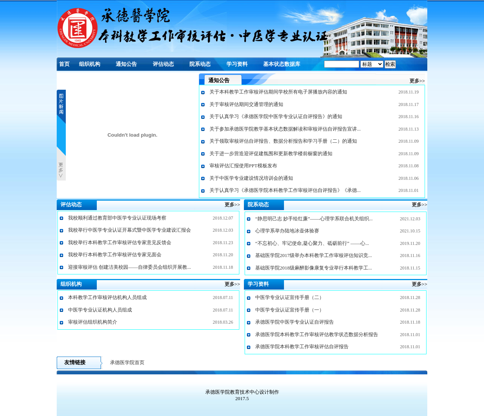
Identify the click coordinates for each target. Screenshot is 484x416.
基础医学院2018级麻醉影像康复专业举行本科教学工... (313, 268)
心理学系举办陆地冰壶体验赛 (287, 231)
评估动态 (163, 64)
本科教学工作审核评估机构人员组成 (107, 297)
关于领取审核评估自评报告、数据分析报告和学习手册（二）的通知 (283, 141)
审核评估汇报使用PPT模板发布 (243, 165)
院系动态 (200, 64)
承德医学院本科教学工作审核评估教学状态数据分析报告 (316, 334)
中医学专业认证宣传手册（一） (289, 310)
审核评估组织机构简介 (92, 322)
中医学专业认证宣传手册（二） (289, 297)
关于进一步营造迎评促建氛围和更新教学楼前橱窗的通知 (270, 153)
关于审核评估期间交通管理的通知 (246, 104)
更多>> (417, 81)
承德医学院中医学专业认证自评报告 (294, 322)
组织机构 (89, 64)
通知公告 (126, 64)
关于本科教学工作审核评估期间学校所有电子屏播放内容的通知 (278, 92)
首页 (64, 64)
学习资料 (237, 64)
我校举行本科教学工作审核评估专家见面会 (114, 254)
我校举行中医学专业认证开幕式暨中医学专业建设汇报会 (129, 230)
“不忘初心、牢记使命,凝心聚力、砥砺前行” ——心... (312, 243)
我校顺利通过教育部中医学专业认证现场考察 (117, 218)
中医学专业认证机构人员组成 (100, 310)
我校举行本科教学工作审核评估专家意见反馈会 (119, 242)
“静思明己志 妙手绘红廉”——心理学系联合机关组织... (314, 218)
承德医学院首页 (127, 362)
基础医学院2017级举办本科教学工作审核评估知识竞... (313, 255)
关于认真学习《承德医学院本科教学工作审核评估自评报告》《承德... (285, 190)
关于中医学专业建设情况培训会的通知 (251, 178)
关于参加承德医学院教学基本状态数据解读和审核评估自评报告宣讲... (285, 129)
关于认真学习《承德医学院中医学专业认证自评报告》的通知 (275, 116)
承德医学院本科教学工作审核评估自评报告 (302, 346)
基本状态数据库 (281, 64)
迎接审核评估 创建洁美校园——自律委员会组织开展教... (129, 267)
